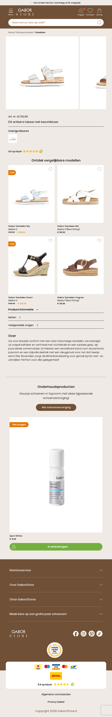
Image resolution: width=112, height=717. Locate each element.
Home (11, 32)
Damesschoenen (24, 32)
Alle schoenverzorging (56, 407)
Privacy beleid (56, 702)
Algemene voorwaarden (56, 694)
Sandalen (40, 32)
